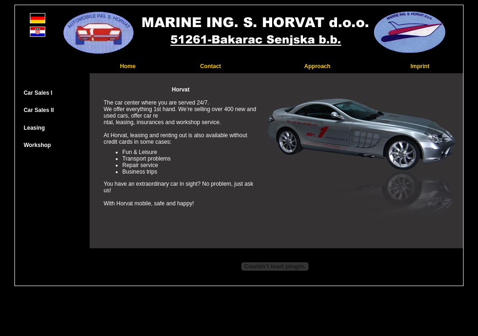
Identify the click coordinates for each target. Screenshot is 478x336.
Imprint (419, 66)
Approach (317, 66)
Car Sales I (38, 93)
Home (127, 66)
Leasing (34, 128)
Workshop (36, 145)
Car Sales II (39, 110)
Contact (210, 66)
